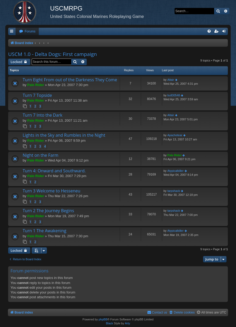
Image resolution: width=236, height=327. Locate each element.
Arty (127, 323)
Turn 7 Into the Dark (42, 115)
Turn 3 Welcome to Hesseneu (51, 191)
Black (109, 323)
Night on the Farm (40, 155)
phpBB (103, 319)
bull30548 (173, 95)
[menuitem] (27, 31)
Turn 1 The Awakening (44, 231)
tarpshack (173, 190)
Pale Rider (35, 85)
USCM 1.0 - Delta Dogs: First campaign (52, 54)
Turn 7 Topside (37, 95)
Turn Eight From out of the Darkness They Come (70, 80)
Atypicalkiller (175, 170)
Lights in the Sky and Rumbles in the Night (64, 135)
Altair (170, 79)
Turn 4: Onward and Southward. (54, 171)
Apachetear (174, 135)
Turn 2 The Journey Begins (48, 211)
